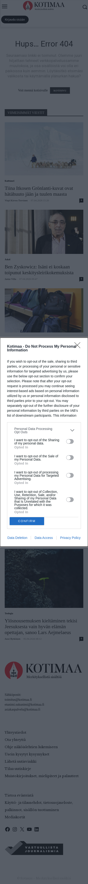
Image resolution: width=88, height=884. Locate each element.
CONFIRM (27, 521)
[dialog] (44, 442)
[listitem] (44, 430)
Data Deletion (17, 538)
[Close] (78, 346)
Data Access (43, 538)
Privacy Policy (70, 538)
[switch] (70, 441)
